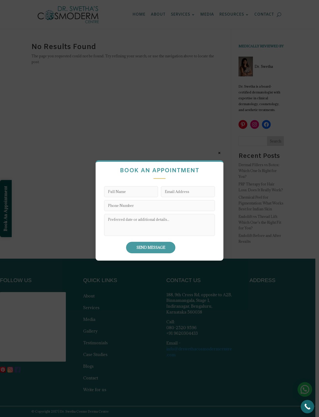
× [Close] (219, 153)
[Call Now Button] (307, 406)
